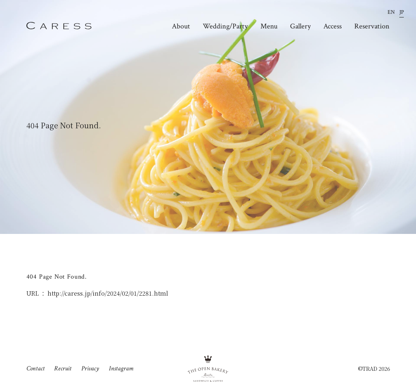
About (181, 26)
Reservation (372, 26)
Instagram (121, 368)
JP (401, 12)
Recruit (63, 368)
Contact (35, 368)
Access (332, 26)
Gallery (300, 26)
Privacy (90, 368)
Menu (268, 26)
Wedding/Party (225, 26)
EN (391, 12)
